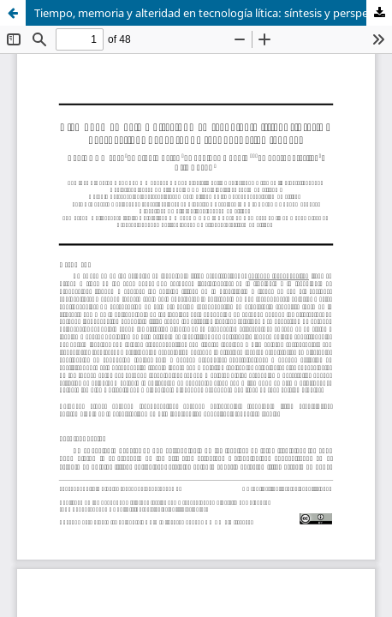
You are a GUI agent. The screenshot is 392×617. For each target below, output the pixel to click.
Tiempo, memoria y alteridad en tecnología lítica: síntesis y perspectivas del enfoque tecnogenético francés (213, 13)
